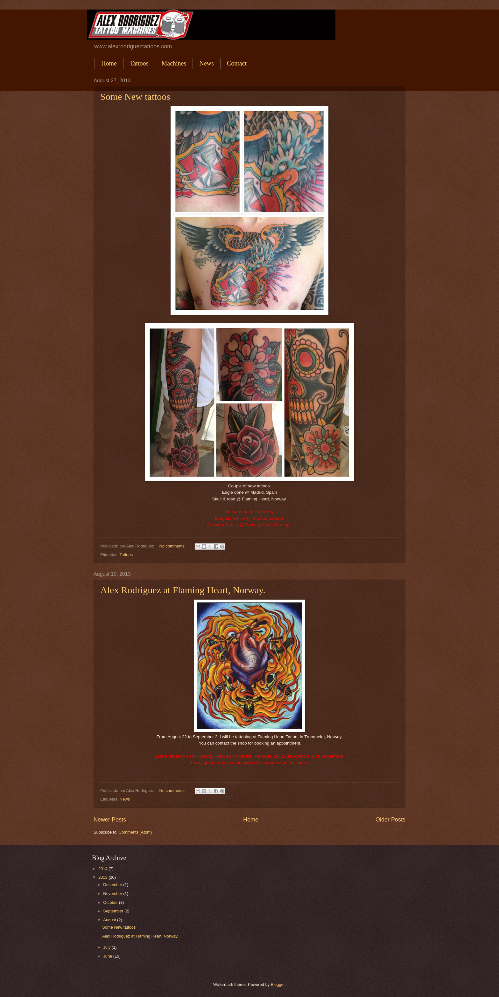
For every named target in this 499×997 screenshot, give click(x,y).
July (107, 947)
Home (109, 63)
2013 (103, 877)
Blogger (278, 984)
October (111, 902)
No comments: (173, 546)
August (110, 920)
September (113, 911)
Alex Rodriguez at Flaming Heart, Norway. (182, 590)
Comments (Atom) (135, 832)
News (206, 63)
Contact (237, 63)
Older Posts (390, 819)
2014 (103, 868)
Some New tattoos (135, 96)
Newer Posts (110, 819)
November (113, 893)
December (113, 884)
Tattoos (139, 63)
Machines (173, 63)
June (108, 956)
